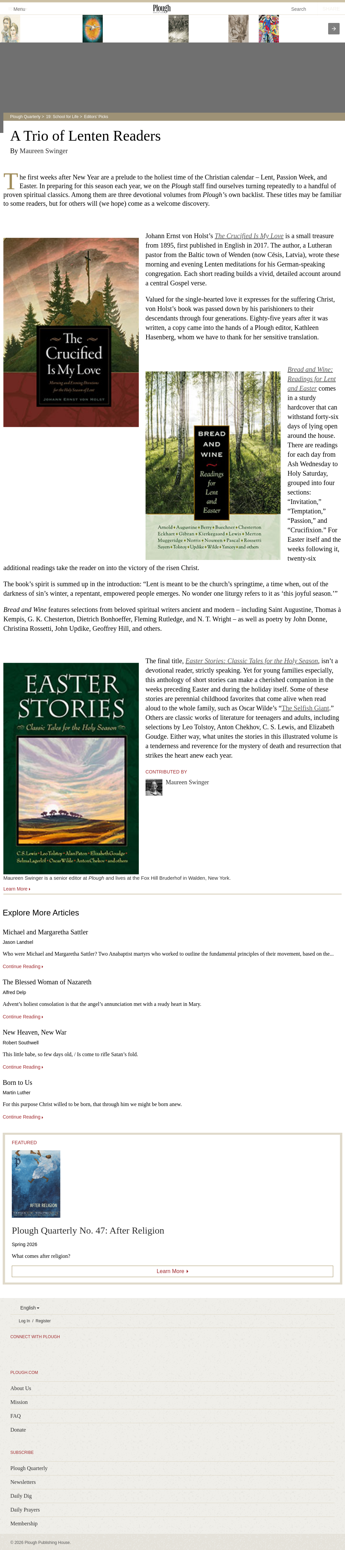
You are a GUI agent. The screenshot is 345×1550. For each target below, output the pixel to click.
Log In (24, 1321)
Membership (24, 1523)
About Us (20, 1388)
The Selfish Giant (305, 708)
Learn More (170, 1271)
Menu (15, 8)
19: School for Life (62, 116)
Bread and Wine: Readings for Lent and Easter (311, 379)
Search (298, 9)
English (28, 1308)
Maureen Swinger (44, 150)
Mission (19, 1402)
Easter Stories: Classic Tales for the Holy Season (252, 661)
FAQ (15, 1416)
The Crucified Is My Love (249, 235)
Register (43, 1321)
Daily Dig (21, 1496)
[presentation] (334, 28)
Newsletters (23, 1482)
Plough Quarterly (25, 116)
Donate (18, 1430)
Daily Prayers (25, 1510)
